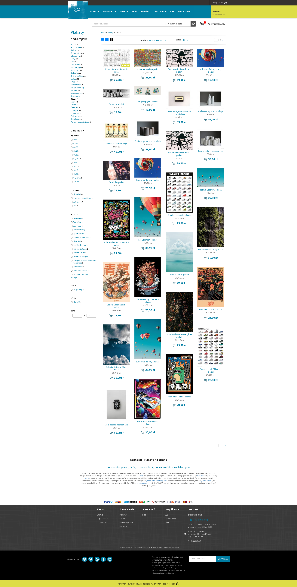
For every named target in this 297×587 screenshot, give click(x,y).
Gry (73, 62)
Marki (167, 522)
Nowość (77, 302)
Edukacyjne (76, 56)
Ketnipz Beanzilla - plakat (179, 397)
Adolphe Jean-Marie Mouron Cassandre (84, 262)
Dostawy (123, 514)
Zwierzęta (76, 116)
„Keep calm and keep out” (156, 481)
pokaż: (178, 40)
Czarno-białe (77, 53)
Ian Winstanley (79, 230)
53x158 (76, 182)
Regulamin (123, 526)
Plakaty (77, 32)
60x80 (76, 147)
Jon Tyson (78, 226)
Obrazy (124, 12)
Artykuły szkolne (164, 12)
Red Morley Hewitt (81, 245)
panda (86, 478)
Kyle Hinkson (79, 234)
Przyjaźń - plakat (116, 104)
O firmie (100, 514)
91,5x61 (77, 159)
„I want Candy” (143, 483)
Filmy (74, 59)
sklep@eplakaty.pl (195, 514)
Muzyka (75, 91)
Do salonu (76, 119)
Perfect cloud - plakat (179, 275)
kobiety (200, 476)
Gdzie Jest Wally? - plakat (148, 69)
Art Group (78, 202)
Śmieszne (75, 108)
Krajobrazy (76, 70)
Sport (74, 102)
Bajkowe (75, 50)
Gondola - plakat (116, 182)
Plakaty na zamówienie (81, 122)
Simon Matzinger (80, 271)
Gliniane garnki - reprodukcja (148, 141)
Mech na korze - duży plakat (210, 250)
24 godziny (78, 290)
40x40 (76, 140)
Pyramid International (83, 198)
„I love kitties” (206, 481)
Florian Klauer (79, 253)
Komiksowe (76, 65)
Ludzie (75, 79)
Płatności (123, 518)
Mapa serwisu (102, 518)
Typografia (76, 113)
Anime (74, 45)
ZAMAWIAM (223, 558)
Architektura (77, 47)
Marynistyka (77, 85)
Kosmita (139, 476)
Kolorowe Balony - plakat (147, 180)
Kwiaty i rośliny (78, 76)
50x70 (76, 151)
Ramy (134, 12)
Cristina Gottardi (80, 249)
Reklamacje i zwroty (127, 522)
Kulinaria (76, 73)
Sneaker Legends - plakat (179, 215)
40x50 (76, 174)
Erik (75, 206)
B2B (166, 514)
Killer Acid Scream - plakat (210, 310)
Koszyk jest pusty (212, 24)
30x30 (76, 163)
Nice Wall (78, 194)
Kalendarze (184, 12)
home (103, 33)
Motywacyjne (77, 93)
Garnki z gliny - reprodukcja (210, 151)
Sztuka (74, 105)
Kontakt (193, 509)
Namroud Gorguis (81, 257)
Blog (144, 514)
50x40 (76, 170)
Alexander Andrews (81, 238)
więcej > (74, 278)
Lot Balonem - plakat (147, 240)
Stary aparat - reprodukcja (116, 425)
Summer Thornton (81, 274)
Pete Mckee (78, 267)
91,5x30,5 (77, 178)
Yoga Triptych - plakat (148, 102)
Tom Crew (78, 222)
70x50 (76, 167)
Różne (74, 99)
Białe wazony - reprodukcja (210, 111)
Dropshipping (170, 518)
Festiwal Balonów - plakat (210, 190)
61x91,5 (77, 144)
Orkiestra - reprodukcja (116, 144)
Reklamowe (76, 96)
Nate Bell (77, 241)
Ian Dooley (78, 218)
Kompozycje (77, 68)
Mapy (74, 82)
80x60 (76, 155)
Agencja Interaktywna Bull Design (168, 547)
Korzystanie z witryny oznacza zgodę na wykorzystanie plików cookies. (146, 583)
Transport (76, 111)
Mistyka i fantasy (78, 88)
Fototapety (109, 12)
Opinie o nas (102, 522)
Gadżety (146, 12)
